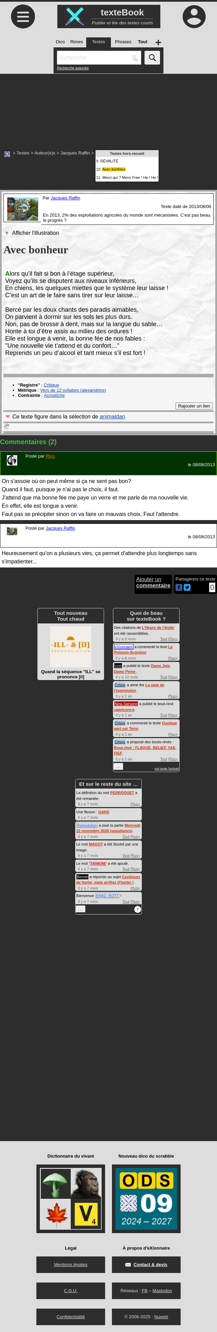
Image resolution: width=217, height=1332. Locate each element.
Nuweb (161, 1316)
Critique (51, 385)
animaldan (112, 417)
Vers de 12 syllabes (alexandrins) (73, 390)
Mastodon (162, 1290)
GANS (103, 812)
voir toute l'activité (167, 768)
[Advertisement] (108, 108)
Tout (163, 639)
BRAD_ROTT (107, 896)
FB (145, 1290)
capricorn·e (124, 710)
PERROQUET (122, 793)
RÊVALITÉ (109, 161)
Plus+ (173, 639)
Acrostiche (54, 395)
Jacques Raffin (75, 153)
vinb (118, 666)
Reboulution (87, 825)
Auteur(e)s (44, 153)
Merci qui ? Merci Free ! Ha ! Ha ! (130, 177)
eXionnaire (124, 647)
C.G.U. (71, 1290)
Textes (23, 153)
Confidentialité (71, 1316)
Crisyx (120, 685)
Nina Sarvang (126, 704)
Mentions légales (71, 1264)
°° (98, 863)
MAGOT (96, 844)
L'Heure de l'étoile (158, 627)
